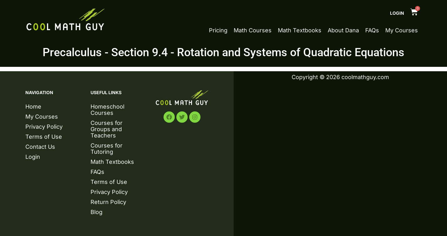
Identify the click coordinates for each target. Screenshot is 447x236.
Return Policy (108, 202)
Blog (96, 212)
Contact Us (40, 146)
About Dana (343, 30)
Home (33, 106)
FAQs (372, 30)
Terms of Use (43, 136)
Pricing (218, 30)
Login (397, 13)
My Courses (401, 30)
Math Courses (253, 30)
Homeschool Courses (107, 109)
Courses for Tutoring (106, 148)
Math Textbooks (299, 30)
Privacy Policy (44, 126)
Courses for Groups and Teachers (106, 129)
